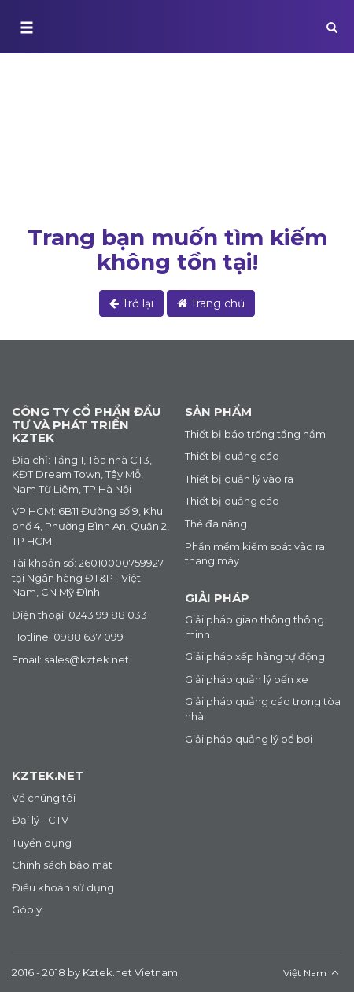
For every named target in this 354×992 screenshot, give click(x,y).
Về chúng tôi (44, 798)
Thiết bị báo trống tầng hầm (255, 434)
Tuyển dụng (42, 842)
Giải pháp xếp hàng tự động (255, 656)
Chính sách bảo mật (62, 864)
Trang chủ (45, 170)
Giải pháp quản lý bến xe (246, 679)
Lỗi (100, 170)
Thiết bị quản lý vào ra (239, 478)
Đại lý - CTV (40, 820)
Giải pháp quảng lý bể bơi (248, 739)
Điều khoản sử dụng (63, 887)
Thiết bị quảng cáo (232, 456)
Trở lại (131, 303)
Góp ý (27, 909)
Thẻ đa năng (216, 523)
